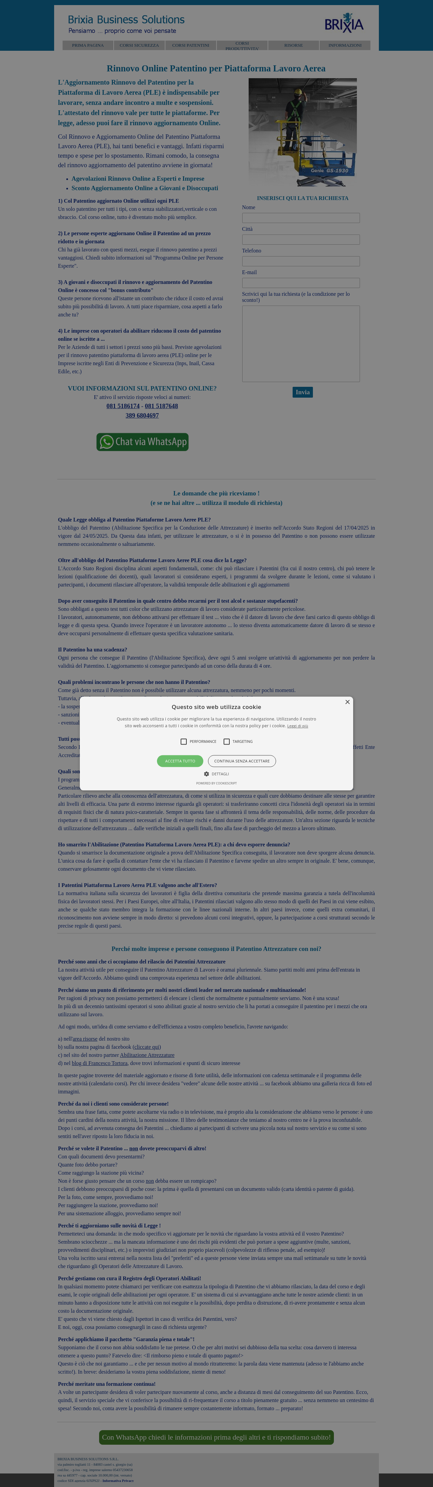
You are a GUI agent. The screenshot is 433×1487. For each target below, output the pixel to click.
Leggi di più (297, 726)
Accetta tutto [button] (180, 760)
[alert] (216, 743)
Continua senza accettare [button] (242, 760)
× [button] (347, 702)
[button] (216, 743)
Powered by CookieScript (216, 783)
